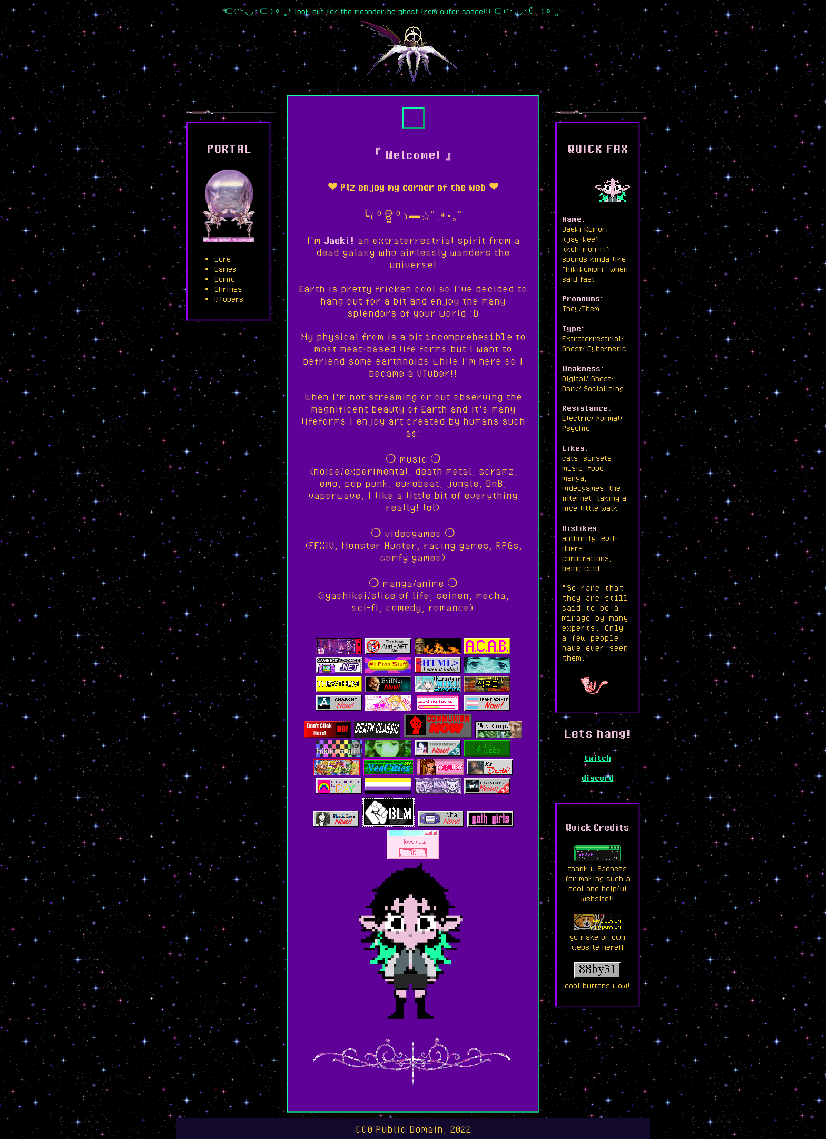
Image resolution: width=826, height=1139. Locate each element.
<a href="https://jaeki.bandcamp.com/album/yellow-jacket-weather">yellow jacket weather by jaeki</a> (413, 118)
